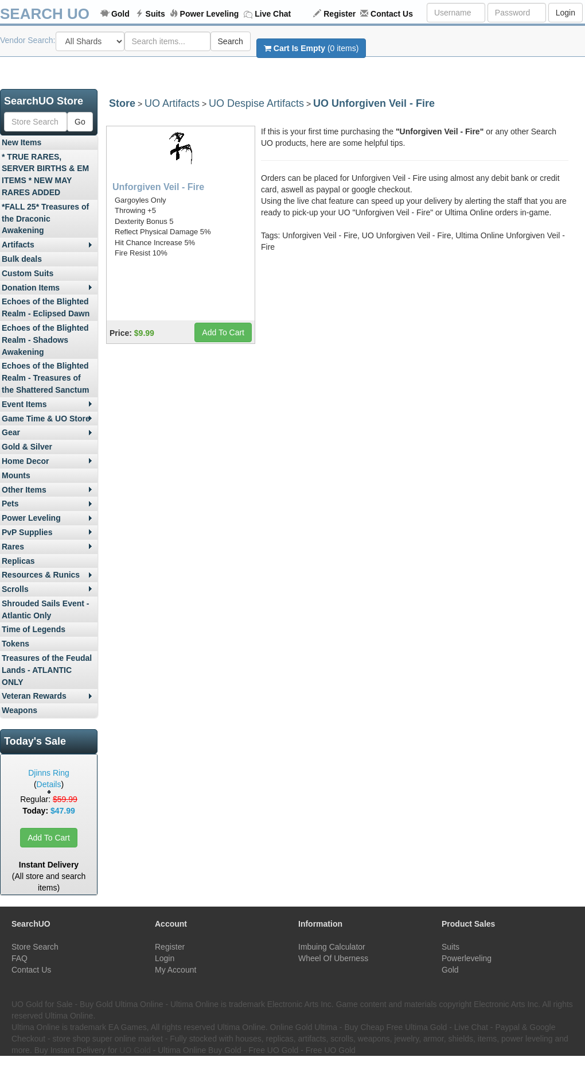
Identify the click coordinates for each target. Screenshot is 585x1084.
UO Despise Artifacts (256, 103)
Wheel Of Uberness (333, 958)
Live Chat (273, 13)
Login (565, 12)
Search (230, 41)
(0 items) (311, 48)
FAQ (19, 958)
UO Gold (134, 1050)
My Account (175, 969)
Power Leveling (209, 13)
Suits (155, 13)
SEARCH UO (44, 13)
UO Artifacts (172, 103)
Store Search (34, 946)
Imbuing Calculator (331, 946)
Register (339, 13)
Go (80, 121)
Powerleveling (467, 958)
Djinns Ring (48, 772)
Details (49, 784)
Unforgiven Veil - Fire (158, 187)
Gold (120, 13)
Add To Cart (49, 837)
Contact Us (391, 13)
